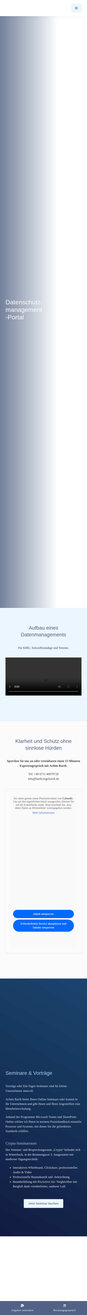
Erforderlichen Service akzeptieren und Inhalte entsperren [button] (43, 926)
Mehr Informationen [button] (44, 812)
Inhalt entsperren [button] (43, 914)
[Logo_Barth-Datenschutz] (26, 8)
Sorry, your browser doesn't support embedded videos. (43, 677)
